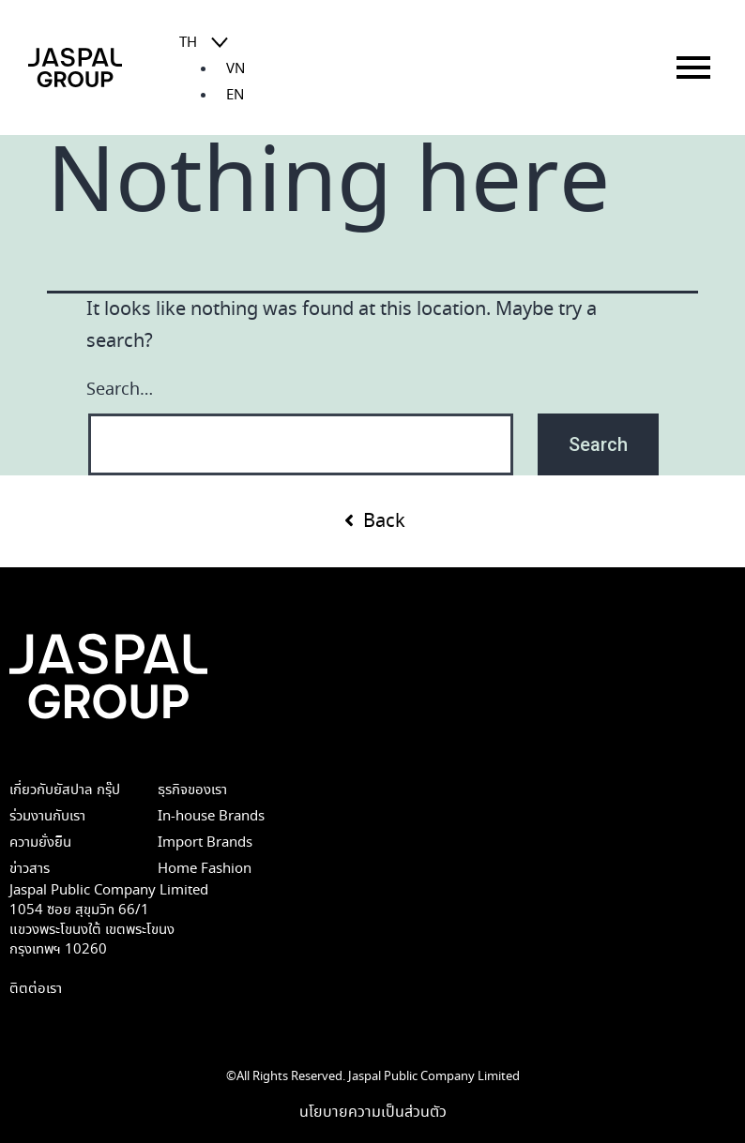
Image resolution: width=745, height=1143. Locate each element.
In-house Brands (211, 816)
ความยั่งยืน (40, 842)
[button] (372, 521)
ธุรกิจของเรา (192, 790)
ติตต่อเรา (35, 989)
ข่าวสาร (29, 869)
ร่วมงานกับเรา (47, 816)
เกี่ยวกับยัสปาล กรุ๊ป (64, 790)
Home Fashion (204, 869)
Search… (119, 390)
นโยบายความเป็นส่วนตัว (373, 1112)
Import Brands (205, 842)
